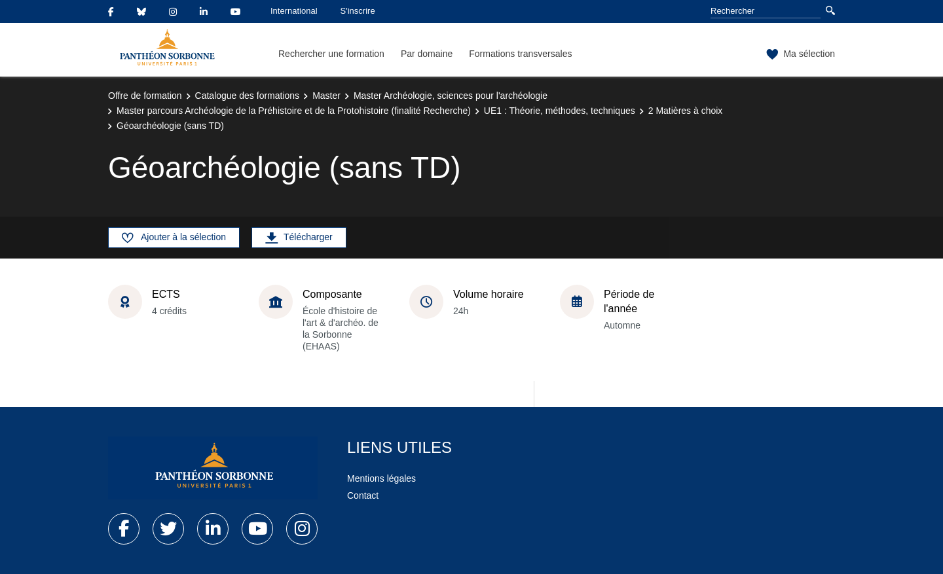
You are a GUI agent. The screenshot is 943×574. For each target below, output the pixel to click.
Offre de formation (145, 95)
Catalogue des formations (247, 95)
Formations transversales (520, 53)
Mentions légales (381, 478)
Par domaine (427, 53)
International (294, 11)
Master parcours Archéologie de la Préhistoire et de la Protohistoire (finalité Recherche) (294, 110)
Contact (363, 495)
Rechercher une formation (331, 53)
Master (326, 95)
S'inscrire (358, 11)
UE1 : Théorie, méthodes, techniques (559, 110)
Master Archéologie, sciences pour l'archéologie (450, 95)
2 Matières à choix (685, 110)
